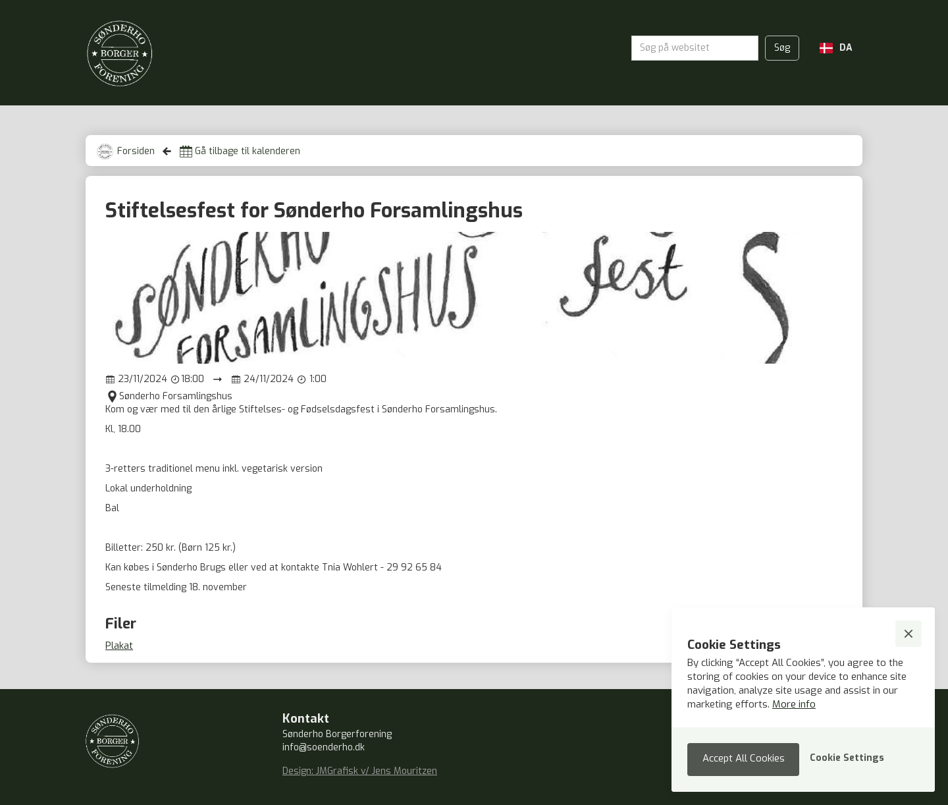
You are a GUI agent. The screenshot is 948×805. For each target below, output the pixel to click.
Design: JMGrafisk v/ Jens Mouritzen (359, 771)
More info (794, 704)
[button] (836, 48)
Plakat (119, 646)
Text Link (19, 784)
